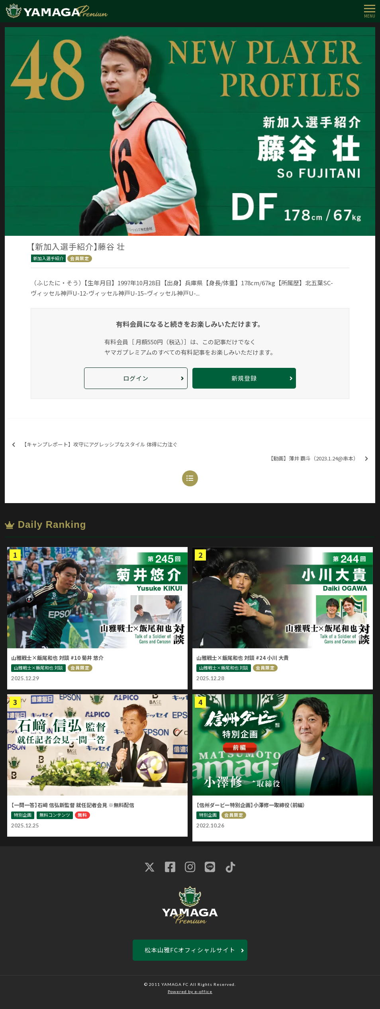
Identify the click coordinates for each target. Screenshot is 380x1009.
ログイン (136, 378)
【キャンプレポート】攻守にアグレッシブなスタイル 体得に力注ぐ (95, 445)
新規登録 (244, 378)
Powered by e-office (190, 991)
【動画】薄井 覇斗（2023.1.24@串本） (318, 459)
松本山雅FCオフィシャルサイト (190, 950)
